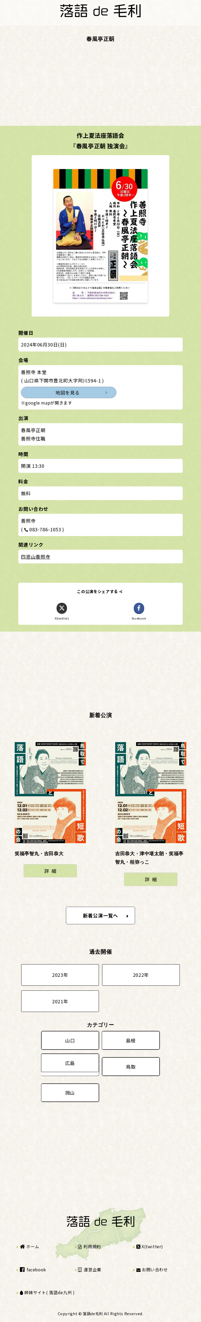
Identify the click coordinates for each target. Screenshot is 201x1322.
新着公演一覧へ (106, 915)
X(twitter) (149, 1246)
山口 (70, 1040)
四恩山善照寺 (35, 556)
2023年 (60, 974)
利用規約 (89, 1246)
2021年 (60, 1001)
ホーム (29, 1246)
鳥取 (131, 1066)
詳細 (51, 870)
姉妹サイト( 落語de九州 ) (47, 1292)
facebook (33, 1269)
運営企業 (89, 1269)
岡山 (70, 1092)
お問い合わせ (152, 1269)
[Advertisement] (100, 89)
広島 (70, 1062)
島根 (131, 1040)
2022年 (141, 974)
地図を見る (67, 392)
